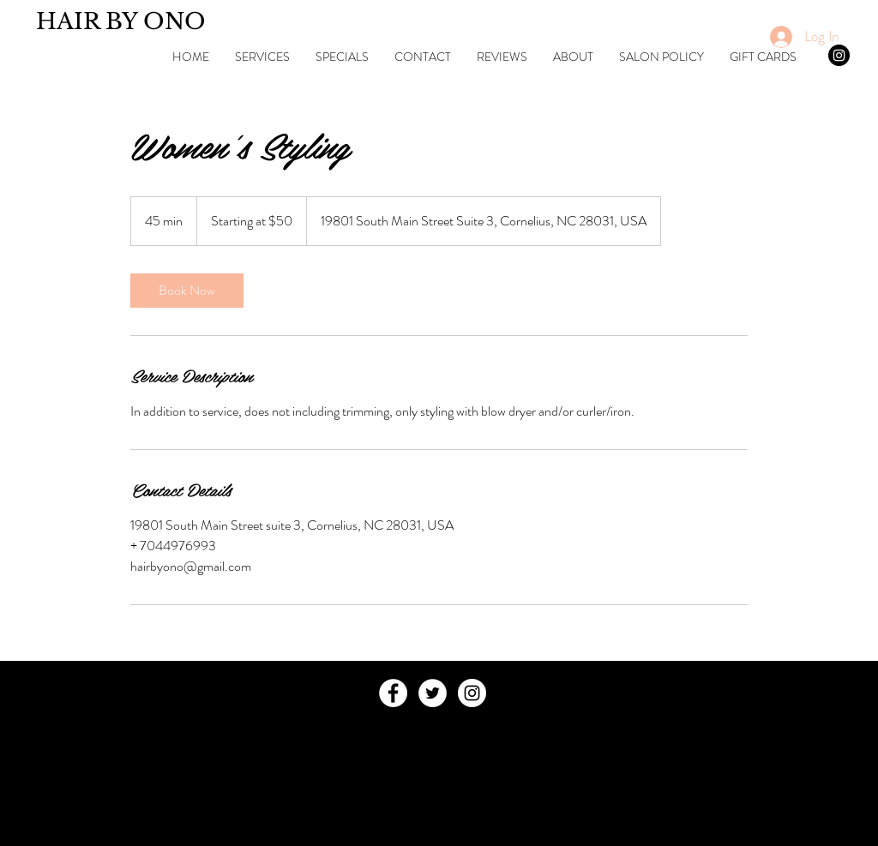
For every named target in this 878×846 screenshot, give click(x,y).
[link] (187, 290)
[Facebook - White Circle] (393, 693)
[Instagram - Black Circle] (839, 55)
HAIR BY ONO (121, 21)
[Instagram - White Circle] (472, 693)
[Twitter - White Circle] (432, 693)
